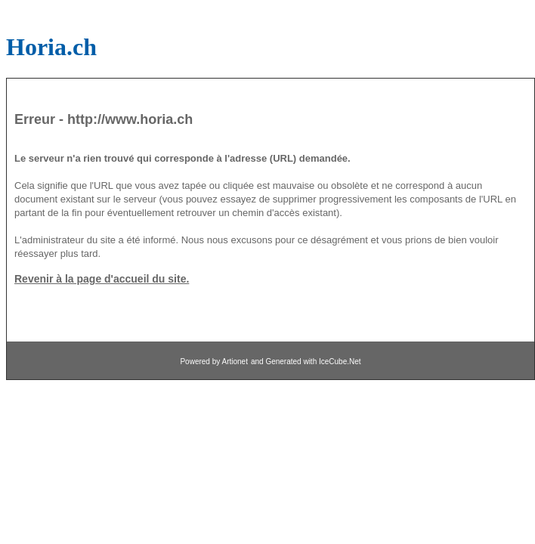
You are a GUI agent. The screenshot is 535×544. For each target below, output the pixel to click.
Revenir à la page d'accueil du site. (101, 279)
